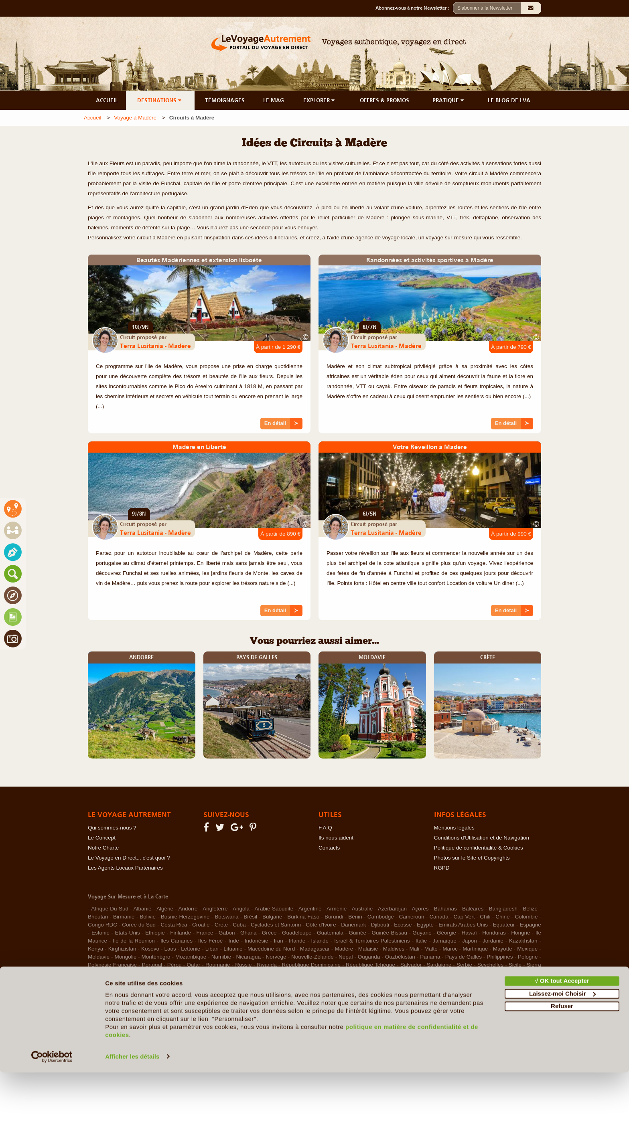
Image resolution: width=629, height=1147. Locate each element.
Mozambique (190, 957)
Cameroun (411, 917)
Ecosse (403, 925)
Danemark (353, 925)
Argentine (310, 909)
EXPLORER (319, 100)
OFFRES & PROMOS (384, 100)
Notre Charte (103, 848)
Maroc (450, 949)
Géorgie (446, 933)
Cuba (239, 925)
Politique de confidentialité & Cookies (478, 848)
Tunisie (490, 973)
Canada (438, 917)
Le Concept (102, 838)
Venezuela (172, 981)
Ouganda (369, 957)
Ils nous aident (336, 838)
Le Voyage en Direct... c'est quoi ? (129, 858)
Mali (415, 949)
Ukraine (120, 981)
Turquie (97, 981)
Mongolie (125, 957)
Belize (530, 909)
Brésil (250, 917)
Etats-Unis (127, 933)
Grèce (269, 933)
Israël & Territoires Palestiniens (372, 941)
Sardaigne (439, 965)
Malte (431, 949)
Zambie (223, 981)
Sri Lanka (177, 973)
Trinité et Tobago (456, 973)
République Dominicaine (311, 965)
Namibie (221, 957)
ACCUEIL (107, 100)
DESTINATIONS (160, 100)
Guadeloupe (297, 933)
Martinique (475, 949)
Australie (362, 909)
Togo (424, 973)
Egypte (425, 925)
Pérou (174, 965)
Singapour (120, 973)
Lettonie (190, 949)
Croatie (201, 925)
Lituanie (232, 949)
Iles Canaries (176, 941)
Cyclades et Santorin (276, 925)
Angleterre (215, 909)
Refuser (562, 1081)
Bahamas (445, 909)
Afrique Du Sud (109, 909)
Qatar (193, 965)
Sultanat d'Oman (236, 973)
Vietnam (199, 981)
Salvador (411, 965)
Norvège (276, 957)
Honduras (494, 933)
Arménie (337, 909)
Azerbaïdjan (392, 909)
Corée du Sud (139, 925)
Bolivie (148, 917)
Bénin (355, 917)
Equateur (504, 925)
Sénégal (293, 973)
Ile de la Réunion (134, 941)
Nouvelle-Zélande (312, 957)
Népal (346, 957)
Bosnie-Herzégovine (185, 917)
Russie (243, 965)
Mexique (527, 949)
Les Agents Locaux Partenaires (125, 868)
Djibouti (380, 925)
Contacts (329, 848)
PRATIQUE (448, 100)
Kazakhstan (523, 941)
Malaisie (368, 949)
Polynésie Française (112, 965)
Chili (485, 917)
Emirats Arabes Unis (463, 925)
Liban (212, 949)
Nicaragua (248, 957)
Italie (421, 941)
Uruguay (144, 981)
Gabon (227, 933)
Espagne (530, 925)
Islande (320, 941)
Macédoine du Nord (271, 949)
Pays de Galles (463, 957)
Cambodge (380, 917)
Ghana (248, 933)
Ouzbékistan (400, 957)
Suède (270, 973)
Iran (278, 941)
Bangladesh (503, 909)
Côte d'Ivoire (321, 925)
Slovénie (149, 973)
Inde (233, 941)
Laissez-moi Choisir (562, 1068)
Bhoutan (98, 917)
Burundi (334, 917)
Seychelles (490, 965)
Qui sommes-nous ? (112, 828)
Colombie (526, 917)
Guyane (421, 933)
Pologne (528, 957)
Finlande (180, 933)
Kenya (95, 949)
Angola (241, 909)
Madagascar (315, 949)
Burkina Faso (303, 917)
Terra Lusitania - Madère (155, 345)
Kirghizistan (122, 949)
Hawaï (469, 933)
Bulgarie (272, 917)
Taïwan (374, 973)
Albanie (142, 909)
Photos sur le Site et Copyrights (472, 858)
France (204, 933)
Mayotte (502, 949)
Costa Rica (173, 925)
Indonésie (256, 941)
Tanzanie (350, 973)
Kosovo (150, 949)
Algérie (164, 909)
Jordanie (493, 941)
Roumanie (217, 965)
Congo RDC (102, 925)
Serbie (464, 965)
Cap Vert (464, 917)
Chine (502, 917)
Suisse (202, 973)
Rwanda (267, 965)
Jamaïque (445, 941)
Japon (469, 941)
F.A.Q (325, 828)
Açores (420, 909)
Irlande (297, 941)
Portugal (152, 965)
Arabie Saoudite (274, 909)
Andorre (188, 909)
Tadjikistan (321, 973)
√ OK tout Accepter (562, 1055)
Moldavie (99, 957)
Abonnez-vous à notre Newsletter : (414, 8)
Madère (344, 949)
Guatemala (330, 933)
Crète (221, 925)
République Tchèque (370, 965)
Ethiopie (155, 933)
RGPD (442, 868)
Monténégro (156, 957)
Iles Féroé (210, 941)
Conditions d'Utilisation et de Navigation (481, 838)
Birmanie (123, 917)
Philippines (500, 957)
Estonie (100, 933)
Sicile (515, 965)
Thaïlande (401, 973)
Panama (430, 957)
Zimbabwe (249, 981)
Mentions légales (454, 828)
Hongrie (520, 933)
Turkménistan (521, 973)
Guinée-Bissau (389, 933)
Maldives (393, 949)
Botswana (226, 917)
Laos (170, 949)
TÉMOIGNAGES (225, 100)
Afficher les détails (132, 1131)
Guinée (357, 933)
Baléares (472, 909)
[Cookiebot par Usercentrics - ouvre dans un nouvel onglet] (52, 1131)
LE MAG (273, 100)
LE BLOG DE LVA (509, 100)
